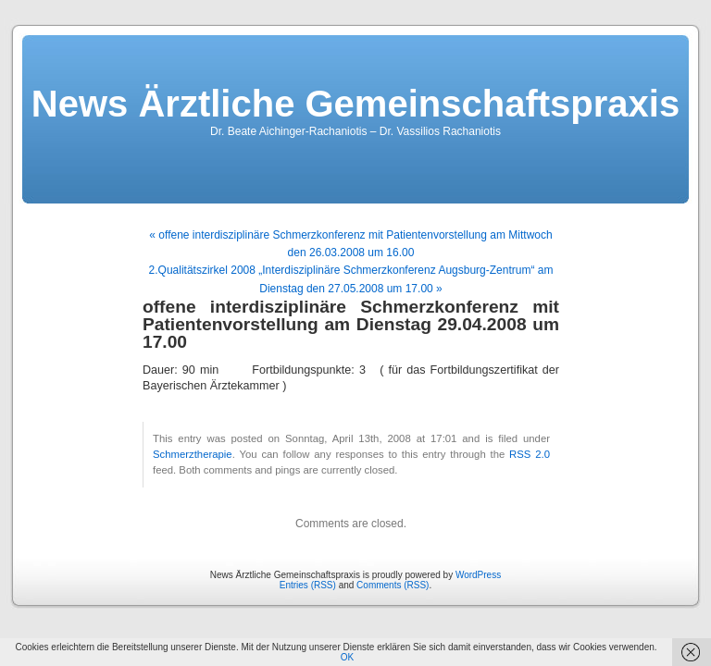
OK (347, 657)
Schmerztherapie (192, 454)
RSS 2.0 (529, 454)
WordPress (478, 575)
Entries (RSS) (308, 585)
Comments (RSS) (392, 585)
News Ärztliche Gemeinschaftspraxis (355, 103)
